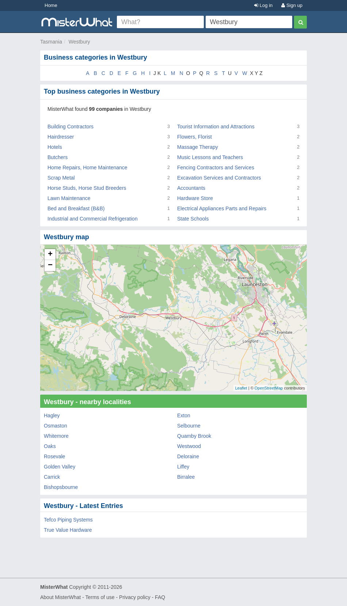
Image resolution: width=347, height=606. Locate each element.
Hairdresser (60, 137)
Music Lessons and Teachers (210, 157)
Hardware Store (195, 198)
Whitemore (56, 436)
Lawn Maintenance (69, 198)
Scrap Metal (61, 178)
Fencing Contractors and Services (215, 167)
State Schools (193, 219)
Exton (183, 415)
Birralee (186, 477)
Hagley (52, 415)
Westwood (189, 446)
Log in (263, 5)
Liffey (183, 467)
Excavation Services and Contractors (219, 178)
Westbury (79, 42)
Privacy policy (134, 597)
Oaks (50, 446)
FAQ (160, 597)
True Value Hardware (68, 530)
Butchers (57, 157)
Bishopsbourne (61, 487)
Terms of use (99, 597)
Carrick (52, 477)
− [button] (50, 265)
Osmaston (55, 426)
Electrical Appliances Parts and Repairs (221, 208)
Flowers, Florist (194, 137)
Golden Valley (59, 467)
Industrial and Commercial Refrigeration (92, 219)
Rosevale (54, 456)
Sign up (291, 5)
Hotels (54, 147)
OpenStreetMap (269, 388)
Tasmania (51, 42)
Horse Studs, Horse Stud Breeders (86, 188)
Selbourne (189, 426)
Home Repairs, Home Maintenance (87, 167)
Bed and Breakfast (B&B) (75, 208)
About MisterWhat (60, 597)
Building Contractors (70, 126)
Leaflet (241, 388)
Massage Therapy (197, 147)
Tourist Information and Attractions (216, 126)
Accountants (191, 188)
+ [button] (50, 254)
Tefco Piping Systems (68, 520)
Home (51, 5)
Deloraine (188, 456)
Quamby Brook (194, 436)
